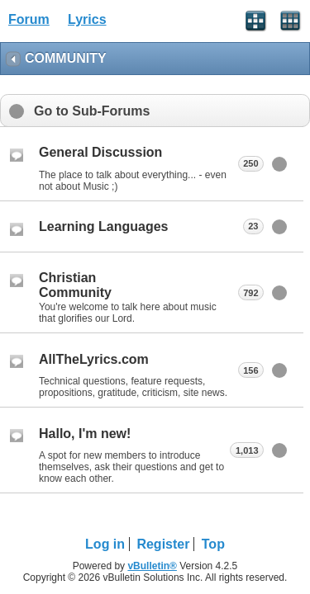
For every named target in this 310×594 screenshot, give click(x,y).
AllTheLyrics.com (94, 359)
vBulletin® (152, 566)
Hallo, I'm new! (85, 434)
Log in (105, 544)
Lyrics (87, 19)
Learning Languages (103, 226)
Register (162, 544)
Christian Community (75, 285)
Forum (29, 19)
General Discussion (100, 152)
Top (213, 544)
